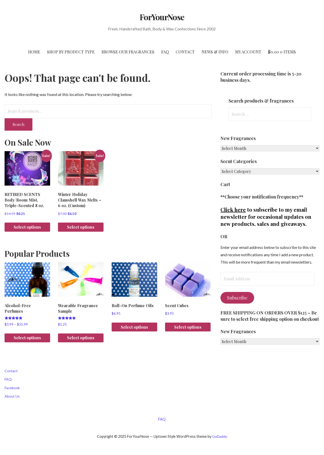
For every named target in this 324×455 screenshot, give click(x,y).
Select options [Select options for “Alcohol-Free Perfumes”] (27, 337)
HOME (34, 51)
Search (18, 124)
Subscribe (237, 298)
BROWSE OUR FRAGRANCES (128, 51)
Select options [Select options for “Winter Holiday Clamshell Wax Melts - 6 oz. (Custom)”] (80, 227)
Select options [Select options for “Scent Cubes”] (187, 327)
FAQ (165, 51)
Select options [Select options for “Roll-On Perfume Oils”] (134, 327)
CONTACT (185, 51)
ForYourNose (162, 16)
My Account (248, 51)
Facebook (12, 388)
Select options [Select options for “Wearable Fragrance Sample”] (80, 337)
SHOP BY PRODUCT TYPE (71, 51)
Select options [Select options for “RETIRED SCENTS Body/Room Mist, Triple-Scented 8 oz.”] (27, 227)
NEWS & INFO (214, 51)
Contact (11, 371)
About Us (12, 396)
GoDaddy (219, 436)
